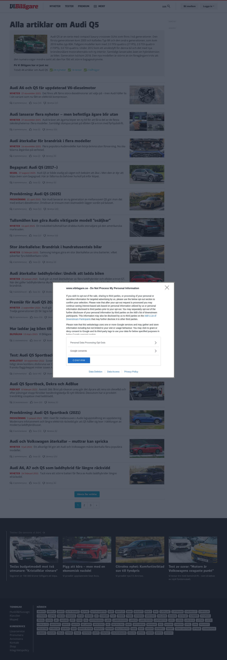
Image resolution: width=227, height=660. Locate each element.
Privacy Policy (131, 372)
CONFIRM (83, 360)
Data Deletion (95, 372)
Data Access (113, 372)
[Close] (168, 288)
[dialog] (113, 330)
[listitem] (113, 342)
